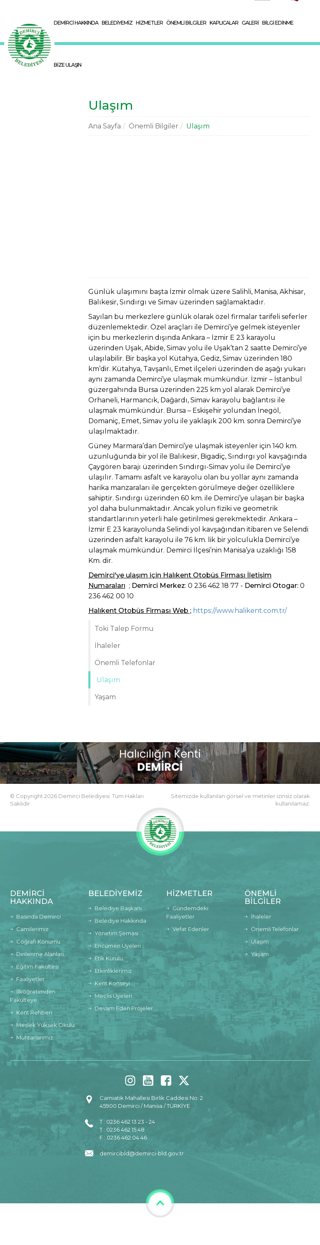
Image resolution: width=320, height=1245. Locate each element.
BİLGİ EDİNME (277, 23)
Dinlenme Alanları (40, 954)
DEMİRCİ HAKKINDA (76, 23)
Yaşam (105, 697)
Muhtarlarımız (34, 1037)
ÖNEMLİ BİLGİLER (186, 23)
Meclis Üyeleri (113, 995)
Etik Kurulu (109, 958)
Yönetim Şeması (116, 933)
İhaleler (107, 646)
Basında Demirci (38, 916)
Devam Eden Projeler (124, 1008)
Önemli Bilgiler (153, 126)
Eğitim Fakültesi (37, 966)
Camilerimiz (32, 929)
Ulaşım (198, 126)
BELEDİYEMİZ (117, 23)
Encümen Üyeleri (118, 945)
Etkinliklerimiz (113, 970)
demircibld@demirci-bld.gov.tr (142, 1153)
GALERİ (250, 23)
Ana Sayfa (104, 126)
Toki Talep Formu (124, 629)
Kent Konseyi (112, 983)
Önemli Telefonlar (125, 663)
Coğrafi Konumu (38, 941)
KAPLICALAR (224, 23)
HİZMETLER (149, 23)
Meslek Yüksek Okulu (45, 1025)
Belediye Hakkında (120, 920)
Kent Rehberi (34, 1012)
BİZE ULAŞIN (67, 65)
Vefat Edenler (190, 929)
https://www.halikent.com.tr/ (240, 611)
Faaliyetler (30, 979)
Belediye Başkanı (118, 908)
